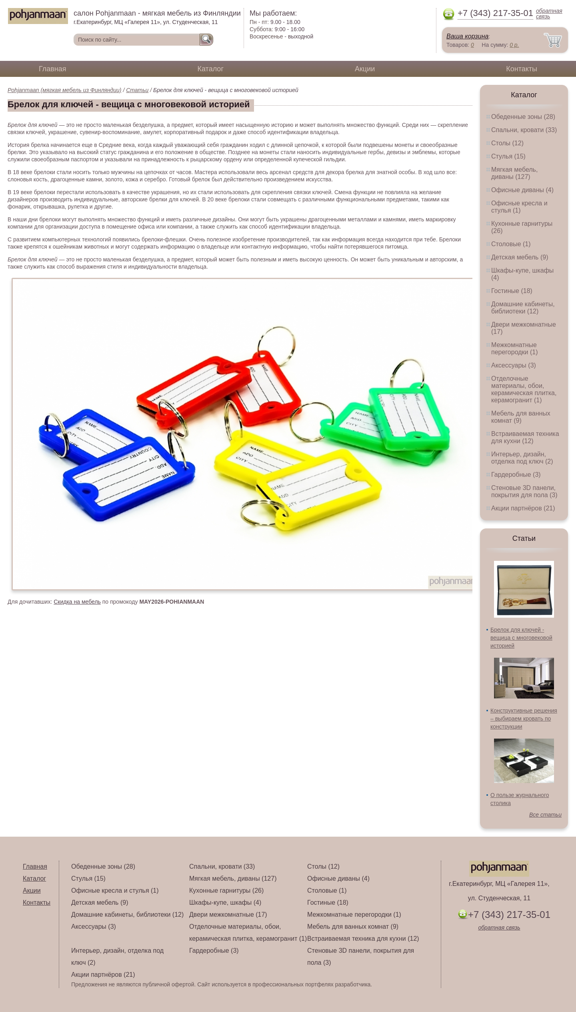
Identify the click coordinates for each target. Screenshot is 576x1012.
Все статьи (545, 814)
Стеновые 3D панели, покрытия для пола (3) (524, 491)
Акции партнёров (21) (523, 508)
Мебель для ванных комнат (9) (520, 417)
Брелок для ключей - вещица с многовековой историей (521, 637)
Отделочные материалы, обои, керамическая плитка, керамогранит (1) (523, 389)
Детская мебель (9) (519, 257)
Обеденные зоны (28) (523, 116)
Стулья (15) (508, 156)
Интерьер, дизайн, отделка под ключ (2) (522, 458)
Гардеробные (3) (516, 474)
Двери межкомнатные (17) (228, 914)
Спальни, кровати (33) (524, 130)
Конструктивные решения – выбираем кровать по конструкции (523, 718)
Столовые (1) (511, 244)
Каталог (211, 69)
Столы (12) (507, 143)
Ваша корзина (467, 36)
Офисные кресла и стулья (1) (519, 207)
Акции (365, 69)
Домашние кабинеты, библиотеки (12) (523, 308)
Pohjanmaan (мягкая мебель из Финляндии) (65, 90)
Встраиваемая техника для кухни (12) (525, 437)
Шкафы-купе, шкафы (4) (225, 902)
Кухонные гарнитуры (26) (226, 890)
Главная (52, 69)
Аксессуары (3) (513, 365)
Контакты (521, 69)
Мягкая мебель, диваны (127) (514, 173)
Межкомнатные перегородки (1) (514, 348)
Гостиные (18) (511, 290)
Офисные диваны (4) (522, 190)
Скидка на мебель (77, 601)
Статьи (137, 90)
